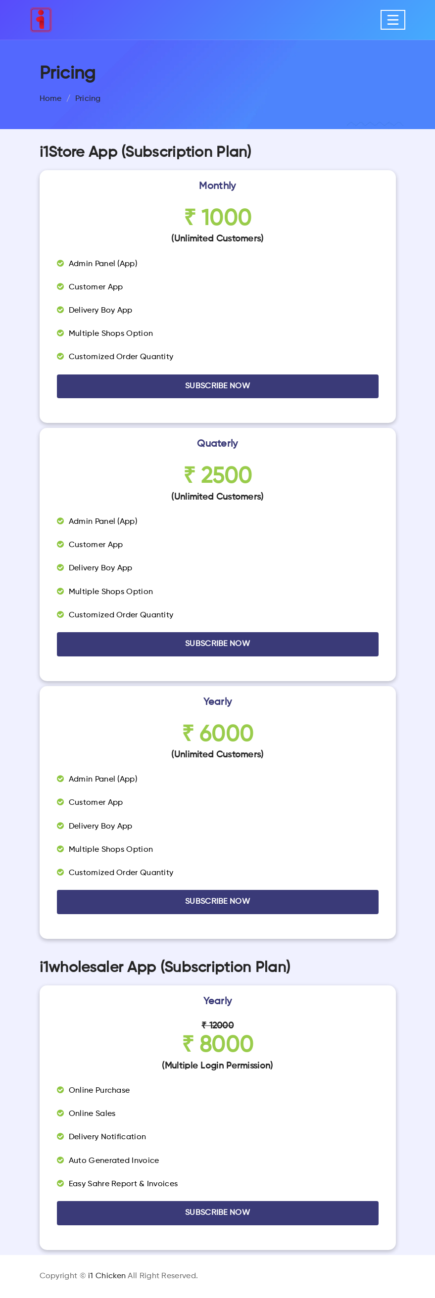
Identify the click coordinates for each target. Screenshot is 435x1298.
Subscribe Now (217, 1213)
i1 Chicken (107, 1276)
